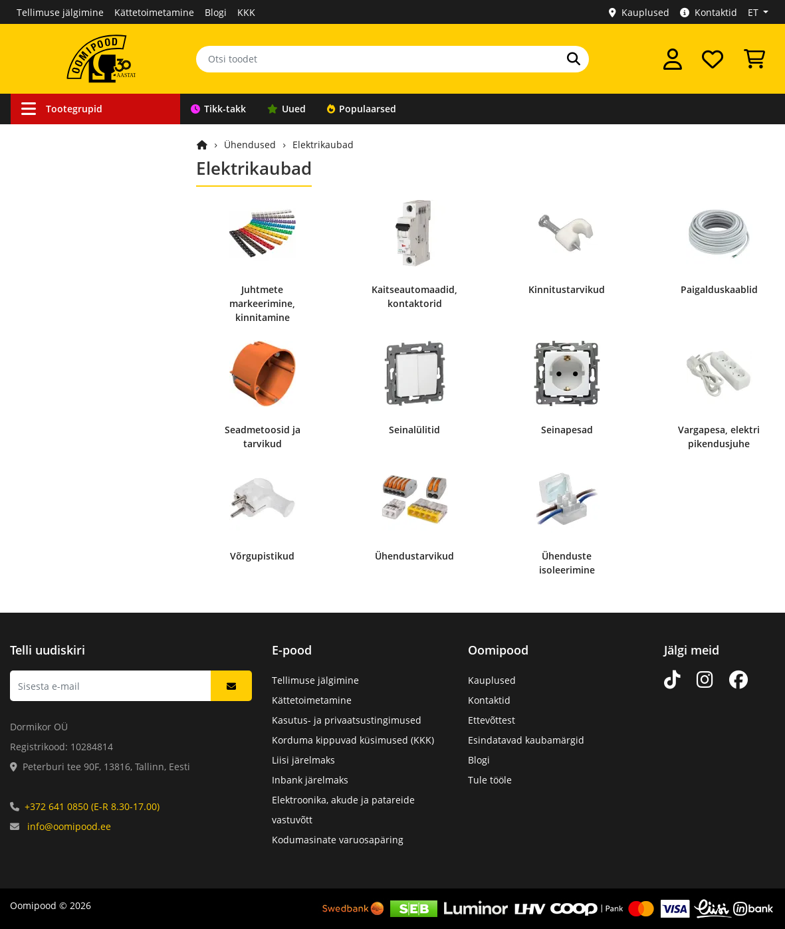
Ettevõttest (491, 720)
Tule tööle (490, 780)
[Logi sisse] (672, 59)
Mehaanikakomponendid (83, 440)
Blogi (216, 12)
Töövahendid (56, 263)
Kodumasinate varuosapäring (337, 839)
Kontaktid (708, 12)
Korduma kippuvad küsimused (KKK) (353, 740)
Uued (286, 108)
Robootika (49, 238)
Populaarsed (361, 108)
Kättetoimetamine (154, 12)
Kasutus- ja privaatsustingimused (346, 720)
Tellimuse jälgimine (60, 12)
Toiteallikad (53, 288)
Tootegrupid (61, 108)
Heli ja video (54, 339)
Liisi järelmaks (303, 760)
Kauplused (639, 12)
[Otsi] (573, 59)
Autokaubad (54, 187)
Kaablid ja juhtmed (70, 137)
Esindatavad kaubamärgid (526, 740)
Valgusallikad (56, 314)
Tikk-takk (218, 108)
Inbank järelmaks (310, 780)
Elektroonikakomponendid (85, 415)
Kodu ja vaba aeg (65, 364)
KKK (246, 12)
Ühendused (53, 162)
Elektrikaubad (323, 144)
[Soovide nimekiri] (712, 59)
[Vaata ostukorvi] (754, 59)
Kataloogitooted (62, 490)
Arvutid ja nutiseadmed (80, 389)
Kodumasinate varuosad (81, 465)
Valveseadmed (59, 213)
